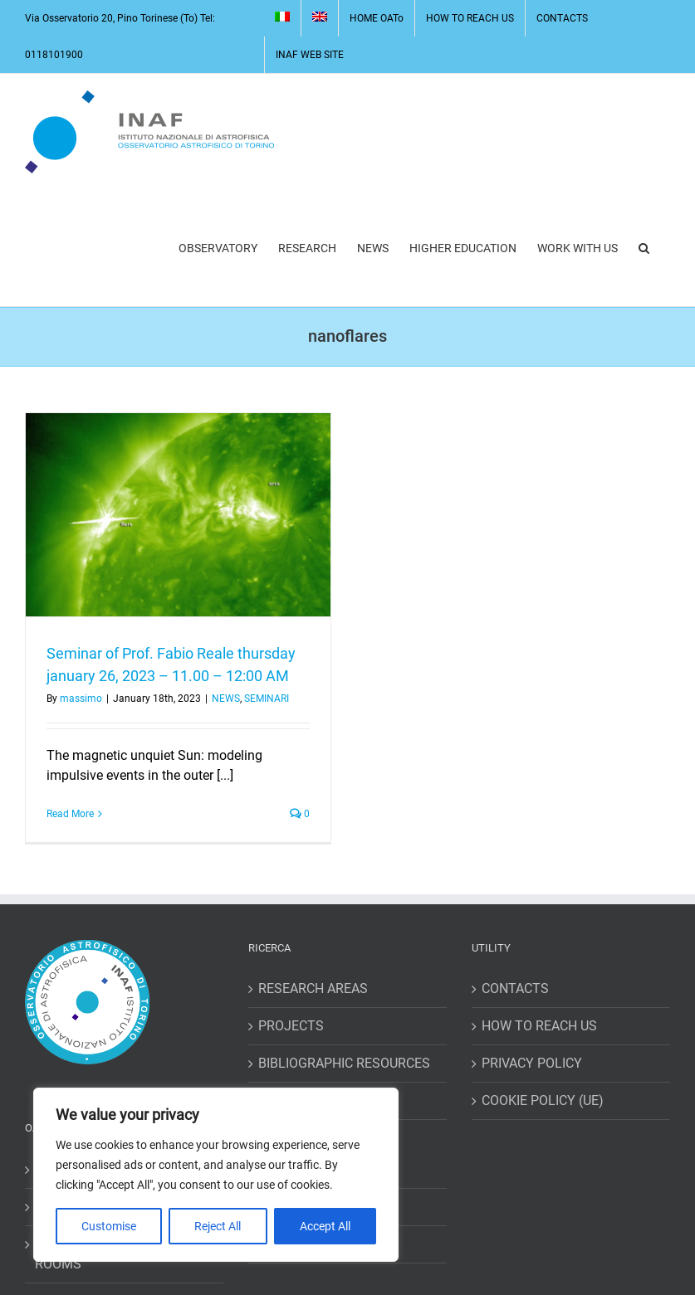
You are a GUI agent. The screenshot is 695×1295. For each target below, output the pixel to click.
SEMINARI (266, 698)
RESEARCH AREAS (313, 988)
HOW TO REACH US (539, 1026)
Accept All (325, 1226)
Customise (108, 1226)
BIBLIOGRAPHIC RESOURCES (344, 1063)
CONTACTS (515, 988)
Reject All (217, 1226)
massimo (81, 698)
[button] (644, 248)
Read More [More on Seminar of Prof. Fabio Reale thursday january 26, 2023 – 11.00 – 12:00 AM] (70, 814)
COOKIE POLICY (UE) (543, 1100)
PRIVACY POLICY (532, 1063)
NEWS (226, 698)
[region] (216, 1175)
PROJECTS (291, 1026)
